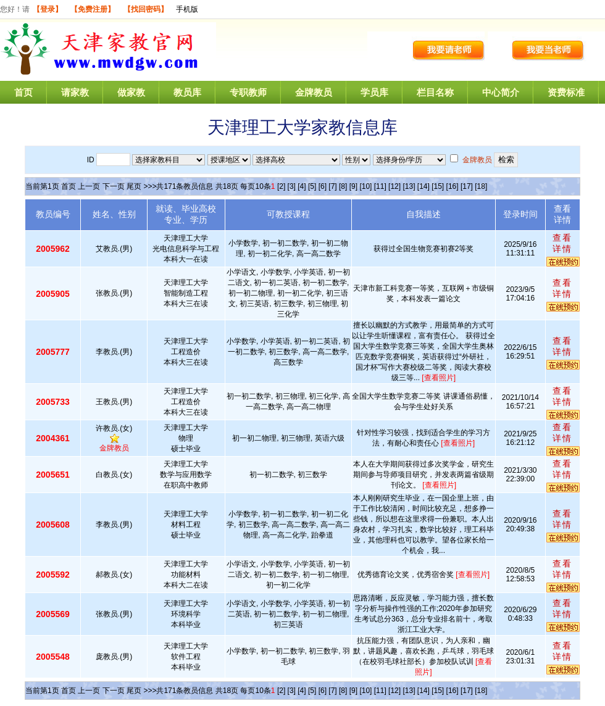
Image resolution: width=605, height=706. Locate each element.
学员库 (374, 92)
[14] (423, 186)
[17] (467, 186)
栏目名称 (435, 92)
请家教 (75, 92)
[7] (332, 186)
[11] (380, 186)
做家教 (131, 92)
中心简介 (500, 92)
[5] (312, 186)
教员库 (187, 92)
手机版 (187, 9)
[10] (365, 186)
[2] (281, 186)
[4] (302, 186)
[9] (353, 186)
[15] (438, 186)
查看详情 (562, 243)
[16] (452, 186)
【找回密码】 (145, 9)
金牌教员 (313, 92)
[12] (394, 186)
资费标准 (566, 92)
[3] (292, 186)
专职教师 (248, 92)
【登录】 (47, 9)
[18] (481, 186)
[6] (323, 186)
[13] (409, 186)
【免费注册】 (92, 9)
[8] (343, 186)
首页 (23, 92)
